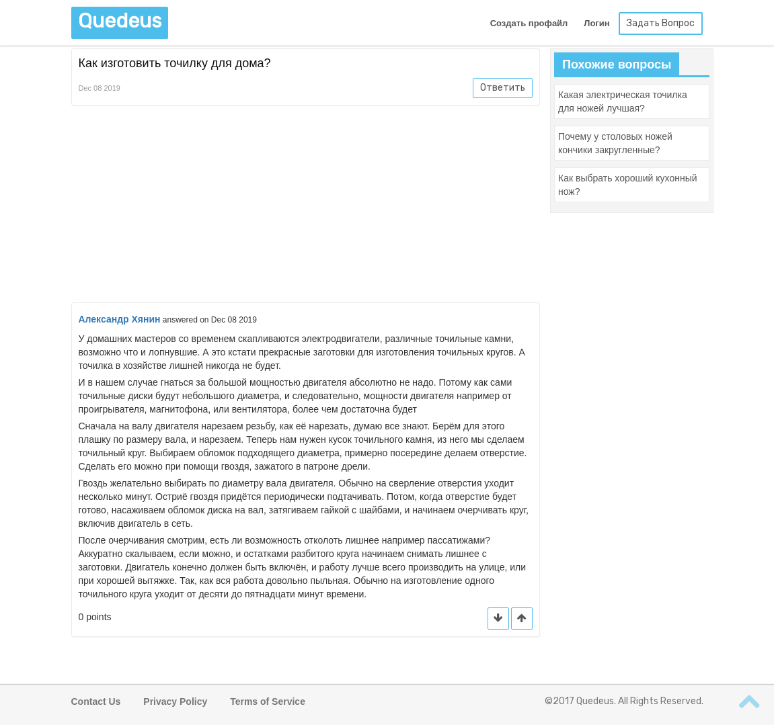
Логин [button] (596, 23)
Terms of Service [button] (267, 701)
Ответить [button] (502, 87)
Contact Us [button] (96, 701)
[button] (522, 618)
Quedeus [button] (119, 21)
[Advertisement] (306, 206)
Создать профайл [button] (529, 23)
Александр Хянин (120, 319)
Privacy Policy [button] (175, 701)
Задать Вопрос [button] (661, 23)
